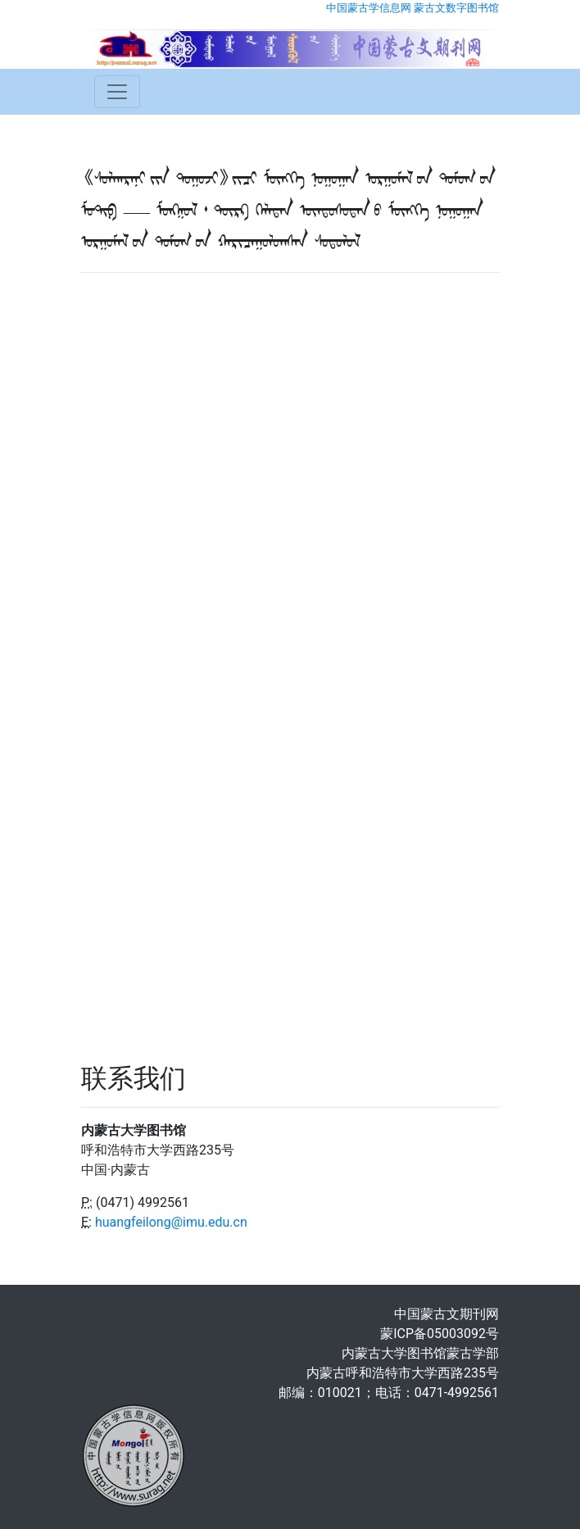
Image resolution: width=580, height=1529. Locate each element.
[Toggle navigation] (117, 91)
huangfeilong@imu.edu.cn (171, 1222)
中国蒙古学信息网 (368, 8)
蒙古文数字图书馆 (456, 8)
